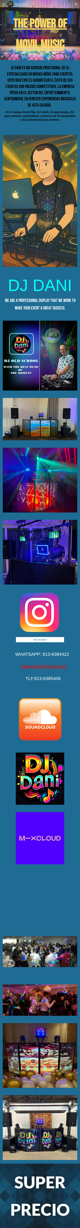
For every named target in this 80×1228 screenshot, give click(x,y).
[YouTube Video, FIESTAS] (40, 895)
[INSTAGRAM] (40, 639)
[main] (40, 34)
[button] (3, 4)
